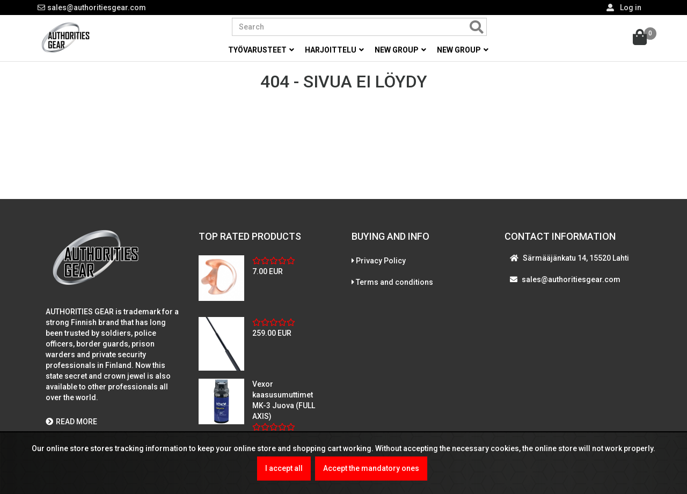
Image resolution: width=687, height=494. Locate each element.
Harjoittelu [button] (334, 50)
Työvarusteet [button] (261, 50)
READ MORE (71, 421)
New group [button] (400, 50)
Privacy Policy (381, 260)
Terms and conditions (394, 282)
